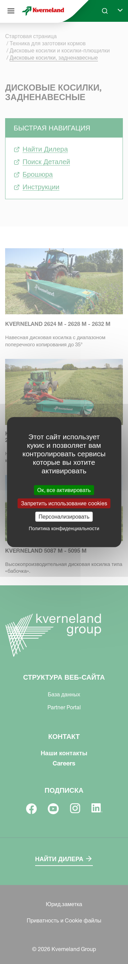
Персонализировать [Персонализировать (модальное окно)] (64, 516)
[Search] (105, 11)
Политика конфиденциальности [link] (64, 528)
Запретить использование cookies (64, 503)
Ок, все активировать (64, 489)
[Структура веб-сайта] (11, 11)
